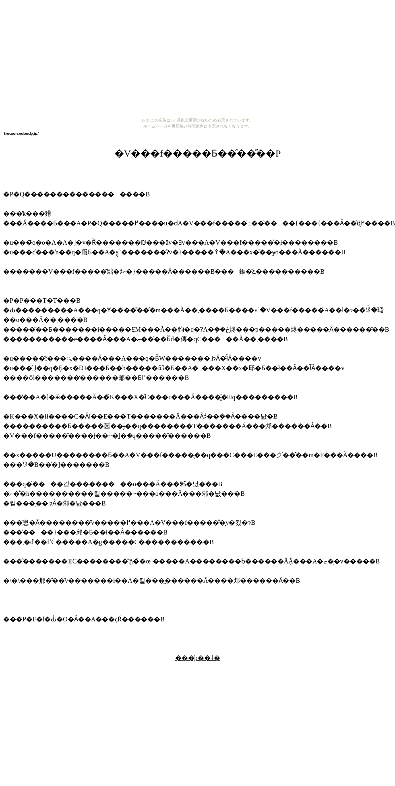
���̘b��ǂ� (197, 657)
